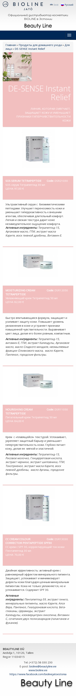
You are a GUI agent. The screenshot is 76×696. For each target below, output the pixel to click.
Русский (67, 5)
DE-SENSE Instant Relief (30, 49)
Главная (10, 45)
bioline (42, 666)
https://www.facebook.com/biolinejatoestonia (38, 674)
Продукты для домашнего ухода (40, 45)
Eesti (54, 5)
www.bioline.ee (38, 670)
